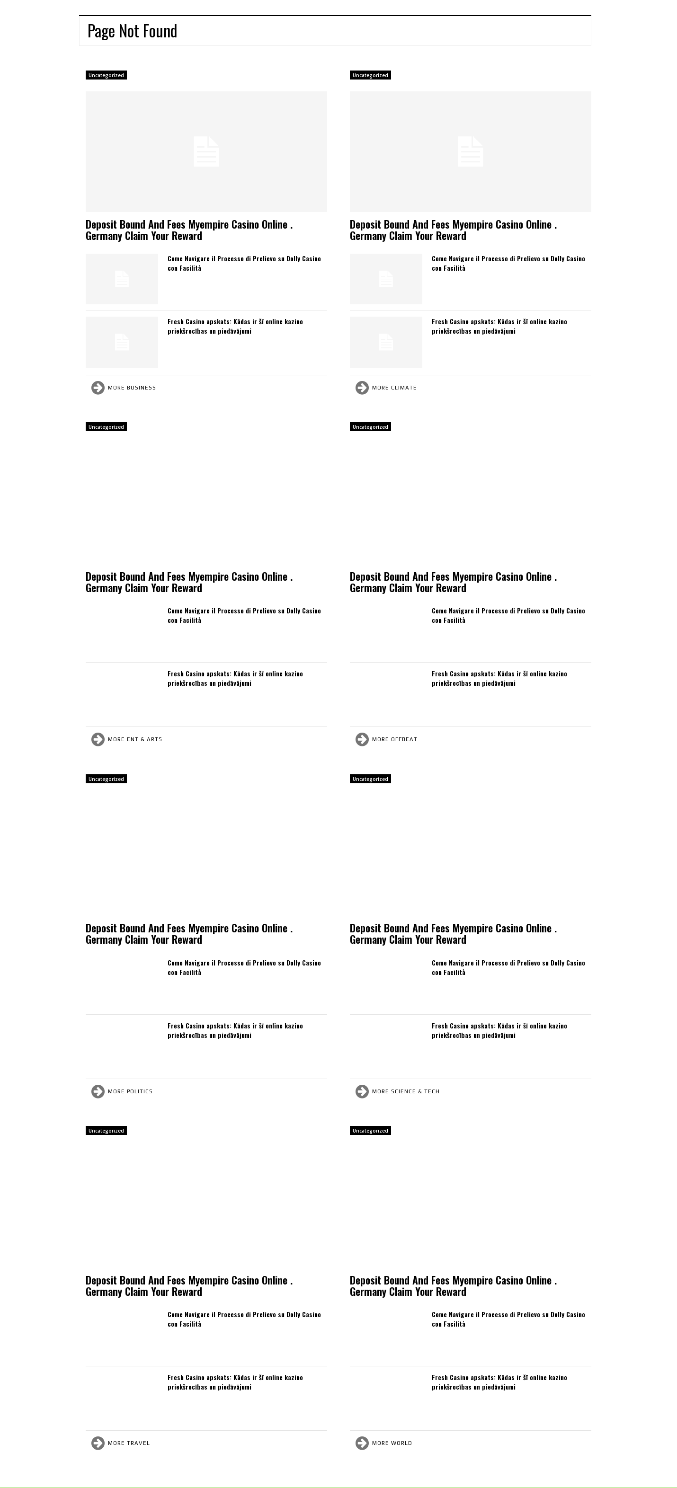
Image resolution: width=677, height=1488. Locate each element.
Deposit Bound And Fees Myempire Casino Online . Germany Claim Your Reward (189, 229)
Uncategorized (106, 75)
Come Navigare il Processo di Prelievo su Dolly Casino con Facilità (244, 263)
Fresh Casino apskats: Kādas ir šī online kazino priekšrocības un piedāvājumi (235, 326)
